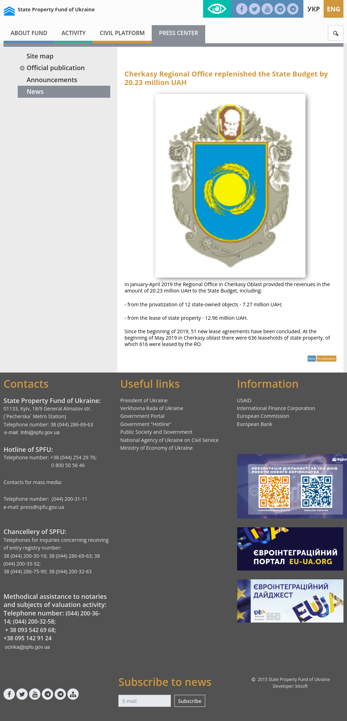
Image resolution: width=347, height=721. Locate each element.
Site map (40, 56)
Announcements (52, 79)
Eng (333, 9)
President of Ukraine (144, 400)
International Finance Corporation (276, 408)
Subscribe (190, 701)
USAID (244, 400)
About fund (29, 33)
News (35, 91)
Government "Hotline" (145, 424)
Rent (311, 358)
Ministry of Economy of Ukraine (156, 447)
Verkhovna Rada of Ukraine (151, 408)
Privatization (326, 358)
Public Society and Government (156, 431)
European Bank (255, 424)
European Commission (263, 416)
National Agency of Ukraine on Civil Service (169, 440)
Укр (313, 9)
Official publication (52, 67)
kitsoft (301, 686)
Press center (178, 33)
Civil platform (122, 33)
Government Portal (142, 416)
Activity (73, 33)
